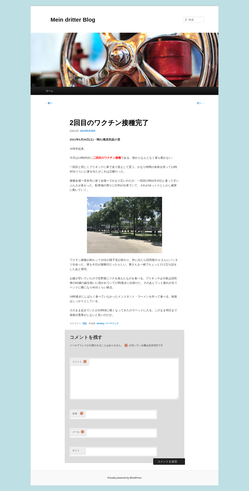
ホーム (49, 90)
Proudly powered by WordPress (124, 478)
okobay (100, 323)
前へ (48, 103)
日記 (84, 323)
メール (78, 432)
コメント (79, 362)
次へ (200, 103)
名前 (78, 413)
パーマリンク (112, 323)
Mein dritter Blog (70, 20)
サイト (76, 450)
